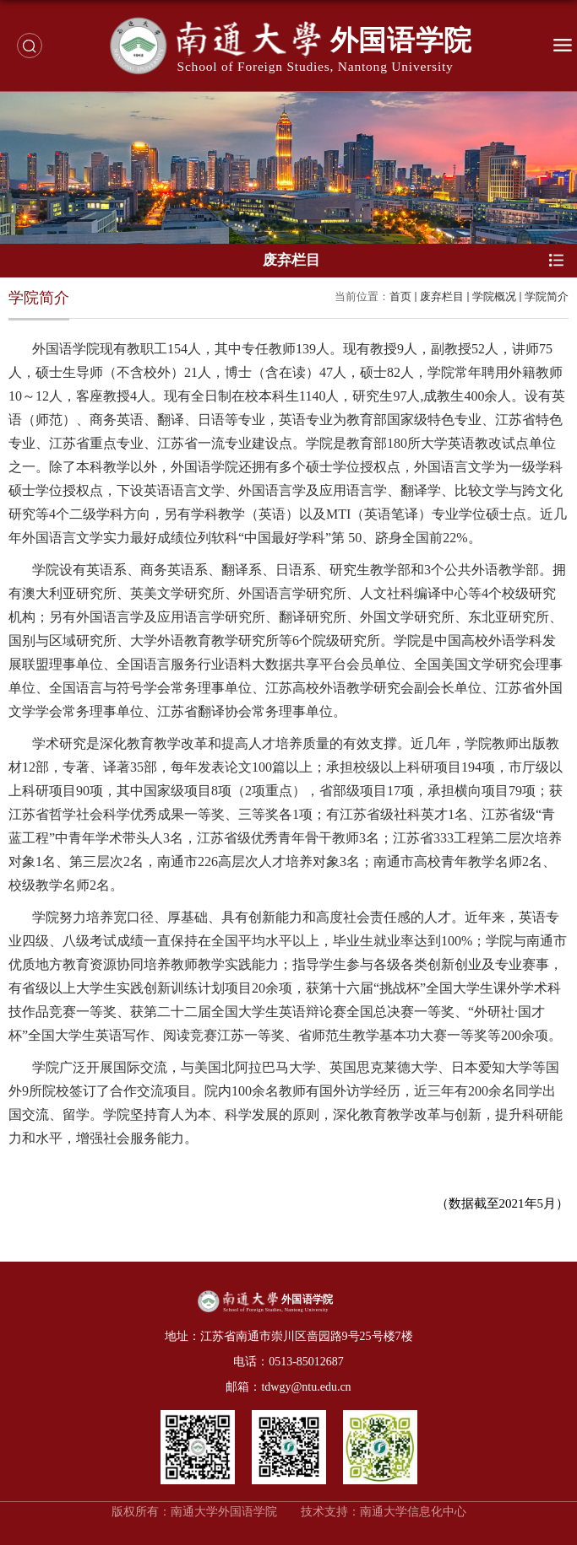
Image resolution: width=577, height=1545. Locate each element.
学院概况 (494, 296)
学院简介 (547, 296)
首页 (400, 296)
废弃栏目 (442, 296)
